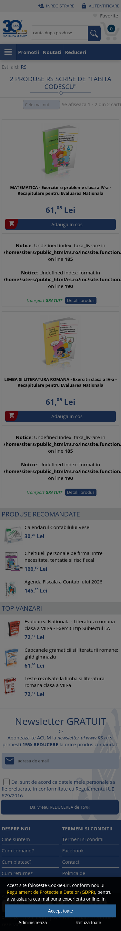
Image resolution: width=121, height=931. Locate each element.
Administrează (32, 922)
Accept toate (60, 911)
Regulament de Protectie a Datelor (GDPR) (51, 892)
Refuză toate (88, 922)
